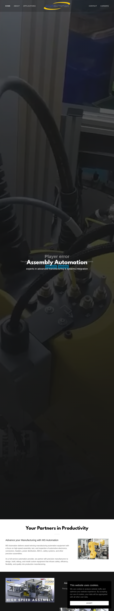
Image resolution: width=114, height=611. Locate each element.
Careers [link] (104, 6)
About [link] (17, 6)
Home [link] (7, 6)
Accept (89, 603)
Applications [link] (29, 6)
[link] (57, 6)
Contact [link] (93, 6)
